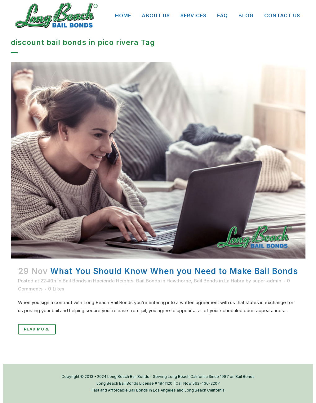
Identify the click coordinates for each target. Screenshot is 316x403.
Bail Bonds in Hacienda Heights (98, 281)
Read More (37, 329)
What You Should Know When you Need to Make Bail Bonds (174, 271)
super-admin (266, 281)
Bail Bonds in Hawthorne (163, 281)
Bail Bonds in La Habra (219, 281)
